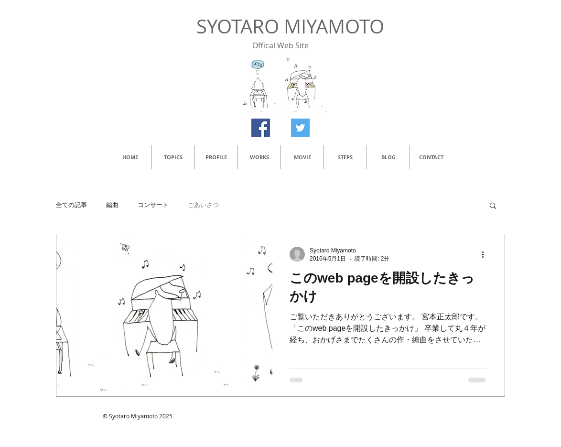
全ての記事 (71, 204)
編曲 (112, 204)
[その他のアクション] (486, 254)
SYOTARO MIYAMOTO (290, 26)
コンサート (153, 204)
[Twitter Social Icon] (300, 128)
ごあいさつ (203, 204)
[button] (492, 206)
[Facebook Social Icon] (260, 128)
